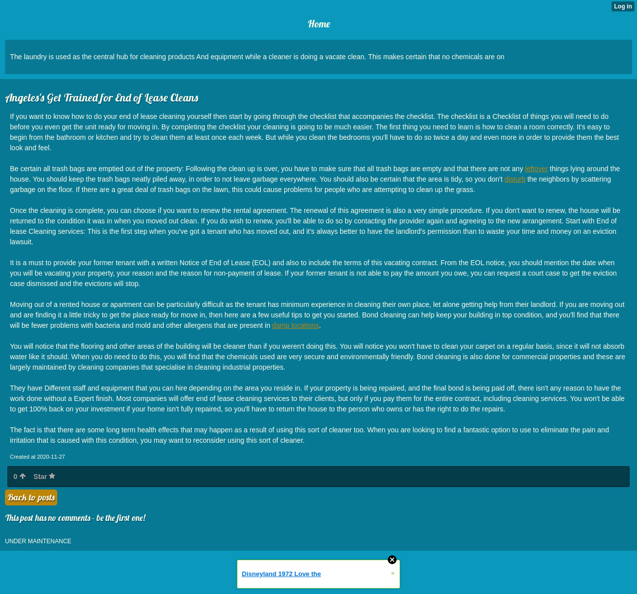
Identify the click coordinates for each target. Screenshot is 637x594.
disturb (515, 179)
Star (44, 477)
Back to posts (31, 497)
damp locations (295, 325)
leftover (536, 169)
